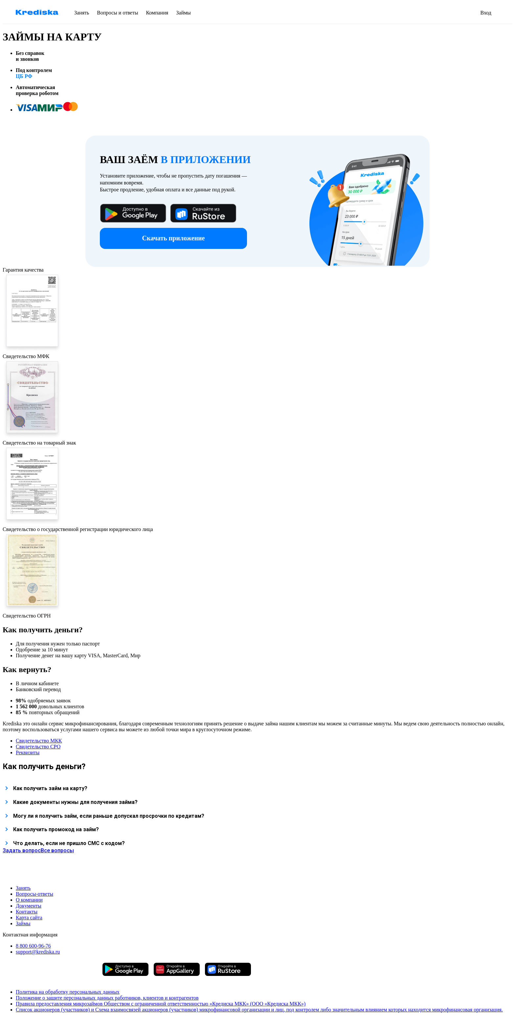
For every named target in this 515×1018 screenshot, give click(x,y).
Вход (485, 12)
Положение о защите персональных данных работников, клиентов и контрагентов (107, 998)
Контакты (26, 911)
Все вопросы (57, 850)
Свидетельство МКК (39, 740)
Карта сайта (29, 917)
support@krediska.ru (38, 952)
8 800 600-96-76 (33, 946)
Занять (81, 12)
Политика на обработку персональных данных (68, 992)
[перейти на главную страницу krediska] (37, 13)
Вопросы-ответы (34, 894)
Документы (28, 906)
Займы (183, 12)
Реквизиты (27, 752)
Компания (157, 12)
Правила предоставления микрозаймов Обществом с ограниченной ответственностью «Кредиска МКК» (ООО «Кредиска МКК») (160, 1003)
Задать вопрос (22, 850)
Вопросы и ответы (117, 12)
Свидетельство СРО (38, 746)
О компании (29, 900)
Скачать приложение (173, 238)
